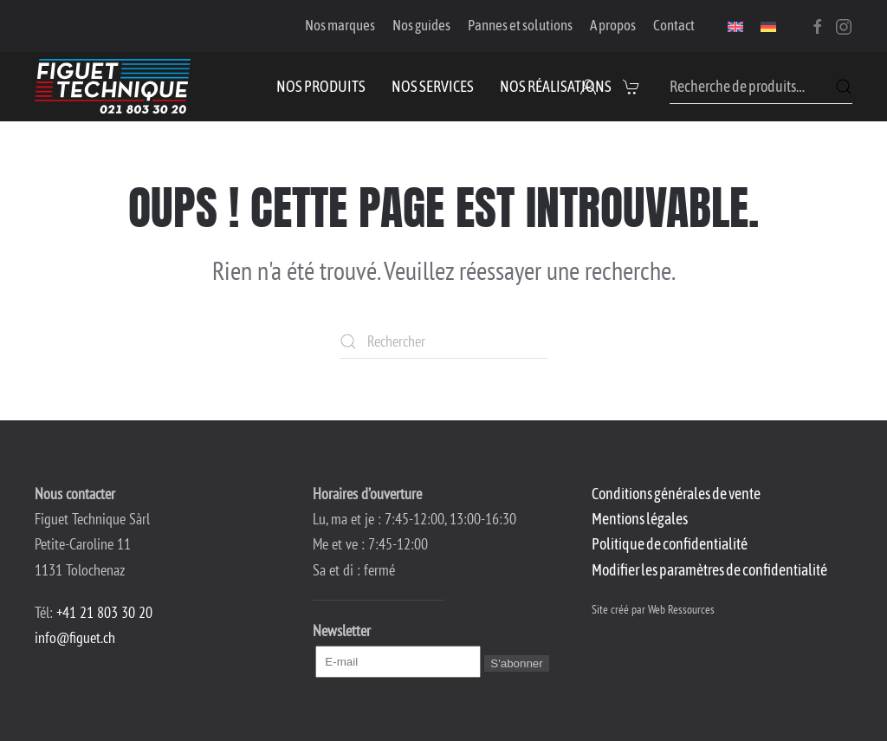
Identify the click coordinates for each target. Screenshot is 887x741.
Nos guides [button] (421, 25)
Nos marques (340, 25)
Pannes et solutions (520, 25)
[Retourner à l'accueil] (113, 86)
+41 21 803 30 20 (104, 612)
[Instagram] (843, 25)
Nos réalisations (556, 86)
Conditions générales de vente (676, 493)
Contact (674, 25)
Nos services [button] (433, 86)
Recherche (843, 86)
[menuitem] (735, 26)
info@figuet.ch (75, 637)
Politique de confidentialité (670, 544)
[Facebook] (817, 25)
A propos (613, 25)
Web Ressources (681, 609)
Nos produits (321, 86)
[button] (633, 86)
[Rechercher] (443, 341)
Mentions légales (640, 519)
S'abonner (516, 663)
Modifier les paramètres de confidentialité (709, 570)
